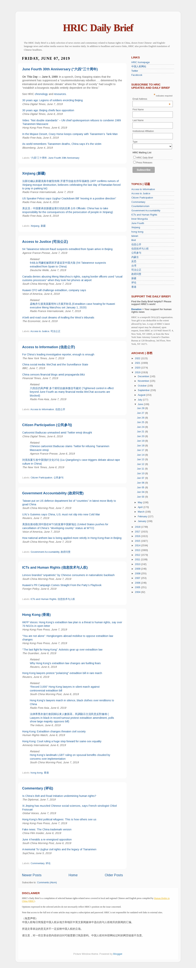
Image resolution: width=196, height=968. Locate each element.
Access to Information (42, 409)
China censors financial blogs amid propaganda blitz (53, 374)
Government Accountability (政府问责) (53, 493)
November (144, 381)
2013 (138, 550)
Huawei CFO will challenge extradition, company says (54, 290)
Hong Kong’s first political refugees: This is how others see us (59, 819)
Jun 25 (141, 422)
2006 (138, 583)
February (143, 516)
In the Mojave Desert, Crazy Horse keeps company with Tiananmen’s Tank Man (70, 134)
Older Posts (114, 875)
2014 (138, 545)
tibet (133, 240)
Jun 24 (141, 427)
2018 (138, 527)
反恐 (133, 261)
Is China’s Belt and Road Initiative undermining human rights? (59, 795)
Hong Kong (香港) (36, 615)
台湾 (133, 265)
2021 (138, 363)
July (140, 399)
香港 (46, 772)
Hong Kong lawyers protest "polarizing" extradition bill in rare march (62, 673)
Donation (136, 309)
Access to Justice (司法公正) (45, 242)
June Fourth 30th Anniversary (63, 158)
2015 (138, 541)
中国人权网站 (138, 66)
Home (73, 875)
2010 (138, 564)
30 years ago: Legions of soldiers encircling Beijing (52, 100)
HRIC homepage (140, 62)
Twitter (134, 71)
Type (135, 141)
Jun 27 (141, 413)
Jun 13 (141, 459)
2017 (138, 531)
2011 (138, 559)
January (142, 521)
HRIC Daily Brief (98, 27)
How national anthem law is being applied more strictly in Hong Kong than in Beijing (71, 537)
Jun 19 (141, 441)
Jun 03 (141, 496)
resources (60, 94)
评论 (48, 863)
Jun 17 (141, 450)
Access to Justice (39, 331)
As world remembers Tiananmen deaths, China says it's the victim (61, 143)
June (141, 404)
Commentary (37, 863)
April (140, 507)
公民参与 (58, 477)
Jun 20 (141, 436)
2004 (138, 592)
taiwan (134, 236)
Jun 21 (141, 431)
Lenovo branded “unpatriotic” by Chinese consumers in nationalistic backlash (68, 575)
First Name (138, 109)
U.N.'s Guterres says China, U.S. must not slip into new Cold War (61, 514)
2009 (138, 568)
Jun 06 (141, 482)
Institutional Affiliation (143, 131)
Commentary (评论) (37, 788)
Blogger (117, 954)
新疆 (43, 226)
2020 (138, 367)
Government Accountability (45, 552)
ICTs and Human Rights (43, 599)
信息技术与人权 (66, 599)
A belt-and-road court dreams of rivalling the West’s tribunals (58, 317)
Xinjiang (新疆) (34, 173)
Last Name (138, 120)
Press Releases (144, 162)
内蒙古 (135, 257)
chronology (41, 94)
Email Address (152, 99)
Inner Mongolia (139, 219)
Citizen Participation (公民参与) (47, 425)
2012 (138, 555)
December (144, 376)
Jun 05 (141, 487)
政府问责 (66, 552)
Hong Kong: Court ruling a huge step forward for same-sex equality (62, 741)
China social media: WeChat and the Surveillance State (55, 364)
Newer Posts (31, 875)
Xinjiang (35, 226)
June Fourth (137, 223)
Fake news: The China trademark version (46, 829)
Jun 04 (141, 492)
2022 (138, 358)
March (141, 511)
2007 (138, 578)
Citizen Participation (41, 477)
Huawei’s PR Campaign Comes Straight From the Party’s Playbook (62, 585)
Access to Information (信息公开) (48, 347)
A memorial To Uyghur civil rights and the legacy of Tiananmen (59, 849)
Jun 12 (141, 464)
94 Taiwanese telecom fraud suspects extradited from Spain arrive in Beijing (67, 249)
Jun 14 (141, 455)
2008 (138, 573)
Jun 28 (141, 408)
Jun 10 (141, 473)
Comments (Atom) (47, 882)
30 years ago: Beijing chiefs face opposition (48, 110)
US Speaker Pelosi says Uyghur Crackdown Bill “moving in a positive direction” (69, 198)
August (142, 395)
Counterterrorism (140, 206)
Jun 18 (141, 445)
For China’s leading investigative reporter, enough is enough (58, 354)
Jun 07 (141, 478)
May (140, 502)
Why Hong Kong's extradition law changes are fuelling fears (65, 663)
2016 (138, 536)
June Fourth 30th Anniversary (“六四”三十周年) (60, 69)
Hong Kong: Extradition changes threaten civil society (54, 731)
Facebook (136, 75)
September (144, 390)
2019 (138, 372)
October (142, 385)
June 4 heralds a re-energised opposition (47, 839)
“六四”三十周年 (39, 158)
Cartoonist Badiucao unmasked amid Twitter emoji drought (57, 432)
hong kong (37, 772)
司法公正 (55, 331)
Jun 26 (141, 417)
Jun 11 (141, 468)
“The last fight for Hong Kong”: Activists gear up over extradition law (62, 649)
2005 (138, 587)
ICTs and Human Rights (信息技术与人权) (55, 567)
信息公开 (60, 409)
